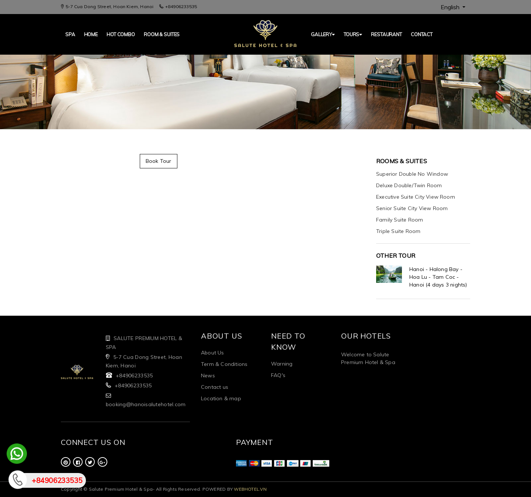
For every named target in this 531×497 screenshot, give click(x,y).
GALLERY (323, 34)
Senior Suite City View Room (412, 208)
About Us (212, 352)
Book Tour (158, 161)
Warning (281, 363)
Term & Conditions (224, 364)
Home (91, 34)
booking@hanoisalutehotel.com (146, 404)
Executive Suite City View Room (415, 196)
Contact (422, 34)
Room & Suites (162, 34)
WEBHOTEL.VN (250, 489)
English (451, 7)
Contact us (214, 387)
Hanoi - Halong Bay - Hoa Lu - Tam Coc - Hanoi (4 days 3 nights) (438, 277)
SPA (70, 34)
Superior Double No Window (412, 174)
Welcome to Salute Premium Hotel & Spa (368, 358)
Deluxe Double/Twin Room (409, 185)
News (208, 375)
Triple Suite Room (398, 231)
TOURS (353, 34)
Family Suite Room (399, 219)
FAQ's (278, 375)
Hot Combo (121, 34)
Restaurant (386, 34)
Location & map (221, 398)
